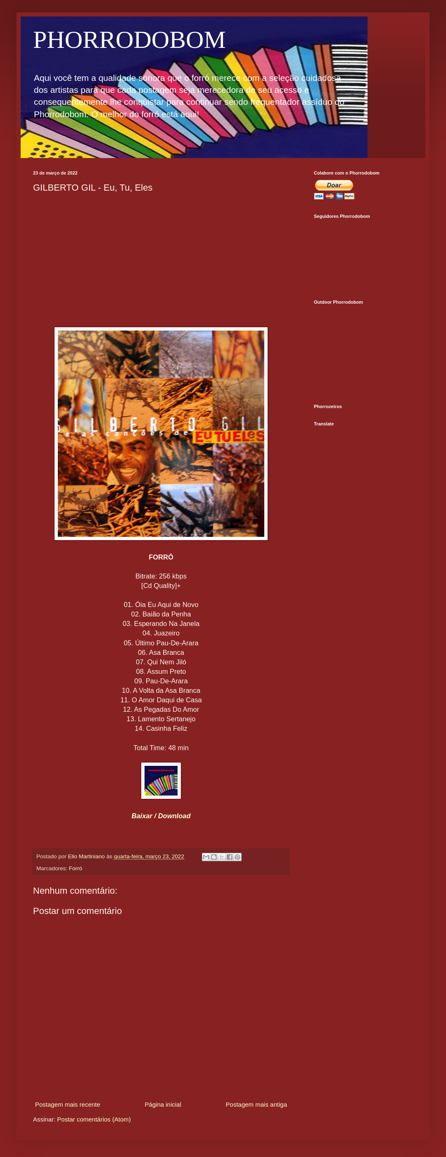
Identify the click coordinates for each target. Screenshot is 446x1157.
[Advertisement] (161, 259)
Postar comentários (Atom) (93, 1119)
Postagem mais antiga (256, 1104)
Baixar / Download (160, 815)
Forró (75, 868)
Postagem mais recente (67, 1104)
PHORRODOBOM (129, 39)
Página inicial (163, 1104)
